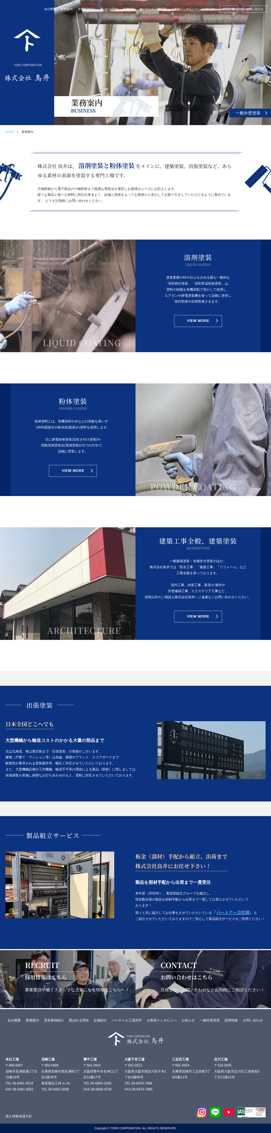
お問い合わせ (254, 9)
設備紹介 (129, 9)
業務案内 (67, 9)
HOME (9, 131)
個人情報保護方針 (18, 1116)
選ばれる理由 (109, 9)
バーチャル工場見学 (153, 9)
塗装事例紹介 (86, 9)
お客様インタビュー (184, 9)
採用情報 (228, 9)
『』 (233, 912)
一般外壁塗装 (248, 113)
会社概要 (50, 9)
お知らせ (208, 9)
